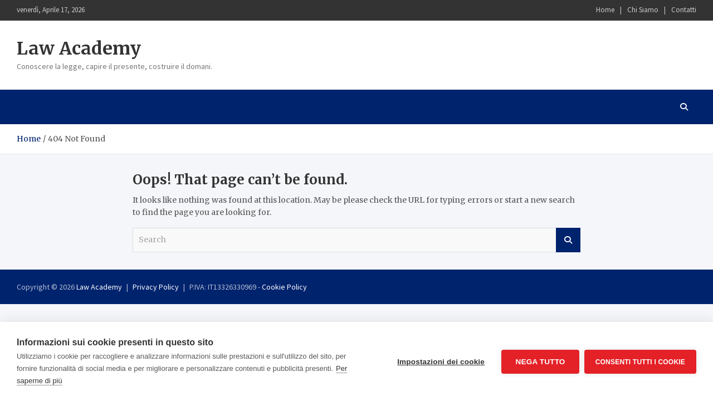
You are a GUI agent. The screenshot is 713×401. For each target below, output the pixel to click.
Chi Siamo (642, 9)
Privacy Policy (156, 287)
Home (605, 9)
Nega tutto (539, 362)
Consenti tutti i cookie (640, 361)
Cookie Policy (284, 287)
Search (568, 240)
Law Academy (79, 48)
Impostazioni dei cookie (440, 362)
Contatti (683, 9)
